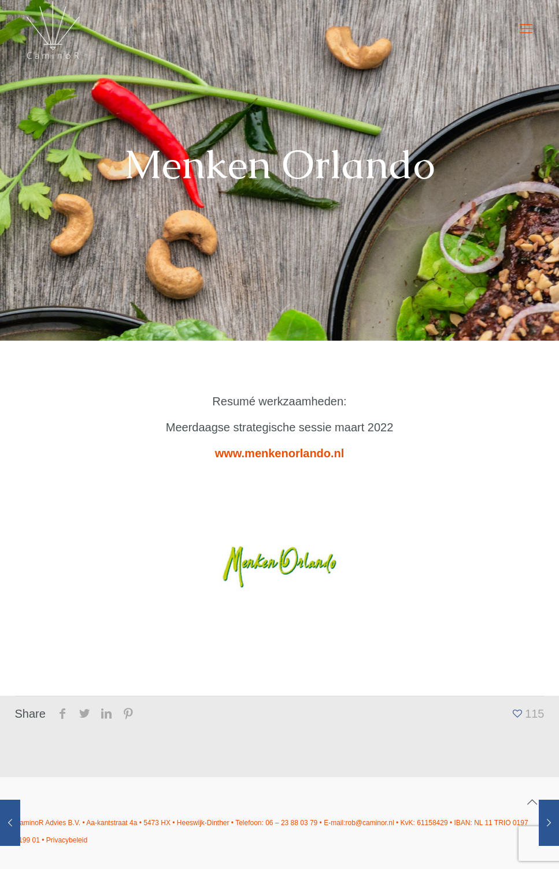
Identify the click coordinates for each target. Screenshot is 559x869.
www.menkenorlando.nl (280, 453)
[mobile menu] (526, 29)
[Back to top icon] (532, 802)
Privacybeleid (66, 840)
